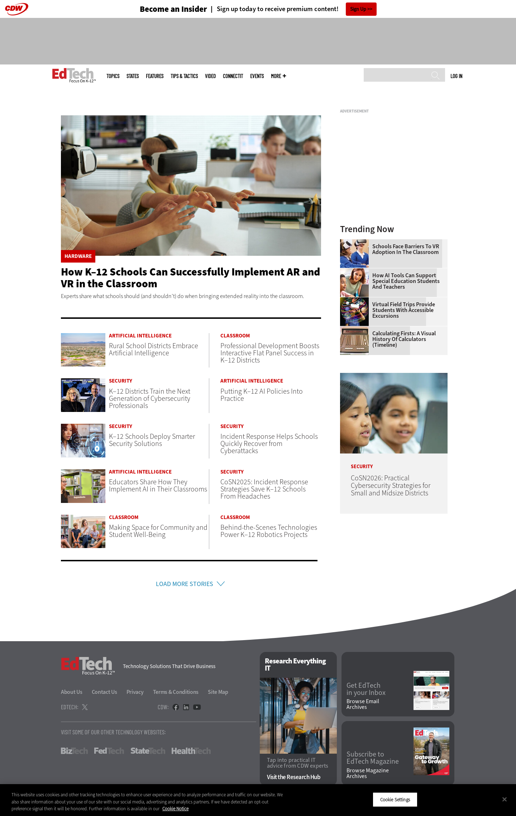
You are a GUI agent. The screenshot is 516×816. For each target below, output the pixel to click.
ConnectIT (233, 76)
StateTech (147, 752)
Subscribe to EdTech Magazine (373, 759)
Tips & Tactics (184, 76)
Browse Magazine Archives (368, 774)
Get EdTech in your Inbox (366, 690)
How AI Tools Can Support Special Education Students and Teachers (406, 281)
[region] (258, 800)
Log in (456, 76)
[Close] (504, 799)
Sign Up (358, 9)
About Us (71, 693)
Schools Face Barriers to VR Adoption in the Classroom (405, 249)
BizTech (74, 752)
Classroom (235, 336)
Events (257, 76)
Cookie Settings (395, 799)
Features (154, 76)
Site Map (218, 693)
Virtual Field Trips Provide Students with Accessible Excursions (403, 310)
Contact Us (104, 693)
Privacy (135, 693)
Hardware (78, 256)
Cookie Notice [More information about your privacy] (175, 809)
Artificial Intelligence (140, 336)
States (132, 76)
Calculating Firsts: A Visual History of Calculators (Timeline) (404, 339)
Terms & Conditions (176, 693)
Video (210, 76)
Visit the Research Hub (293, 778)
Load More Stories (184, 584)
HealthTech (191, 752)
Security (120, 381)
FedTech (109, 752)
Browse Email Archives (363, 705)
